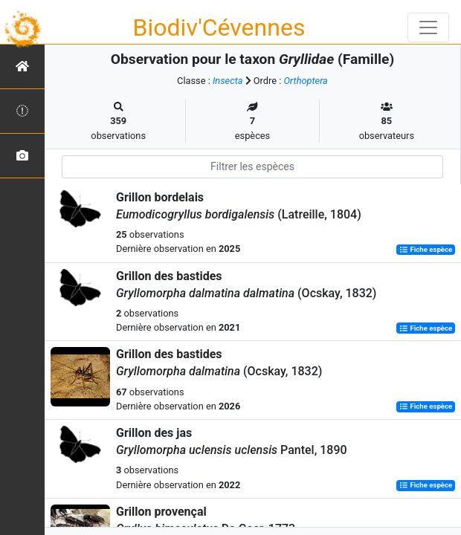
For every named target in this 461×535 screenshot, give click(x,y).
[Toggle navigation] (428, 27)
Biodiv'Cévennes (219, 27)
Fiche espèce (425, 249)
